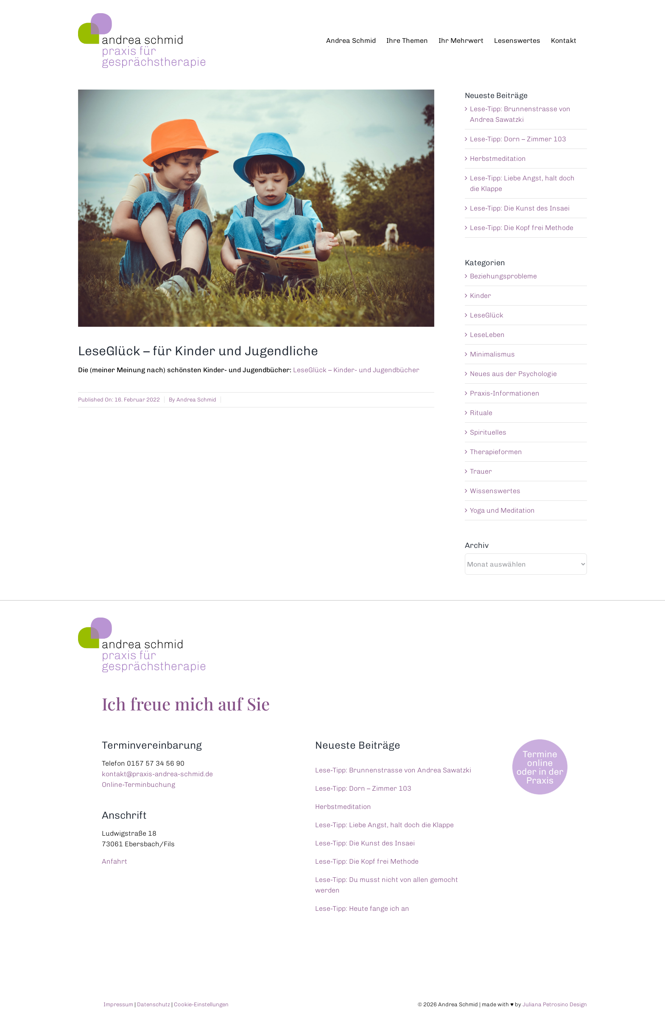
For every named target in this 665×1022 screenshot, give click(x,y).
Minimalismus (492, 354)
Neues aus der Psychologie (513, 374)
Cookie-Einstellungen (201, 1004)
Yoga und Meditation (502, 510)
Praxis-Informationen (504, 393)
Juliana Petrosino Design (554, 1004)
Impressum (118, 1004)
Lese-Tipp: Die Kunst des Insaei (520, 208)
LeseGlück (486, 315)
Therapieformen (496, 452)
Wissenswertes (495, 491)
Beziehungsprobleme (503, 276)
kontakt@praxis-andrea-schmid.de (157, 774)
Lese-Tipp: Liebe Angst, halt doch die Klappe (384, 825)
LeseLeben (487, 335)
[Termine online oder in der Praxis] (540, 742)
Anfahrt (114, 861)
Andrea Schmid (196, 399)
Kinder (480, 296)
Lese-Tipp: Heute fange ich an (362, 908)
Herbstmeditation (498, 158)
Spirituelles (488, 432)
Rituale (481, 413)
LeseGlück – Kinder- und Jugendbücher (356, 370)
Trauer (481, 471)
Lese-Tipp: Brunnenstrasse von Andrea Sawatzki (393, 770)
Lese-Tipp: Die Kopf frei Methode (521, 228)
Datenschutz (153, 1004)
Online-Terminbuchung (138, 785)
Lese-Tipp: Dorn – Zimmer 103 (518, 139)
